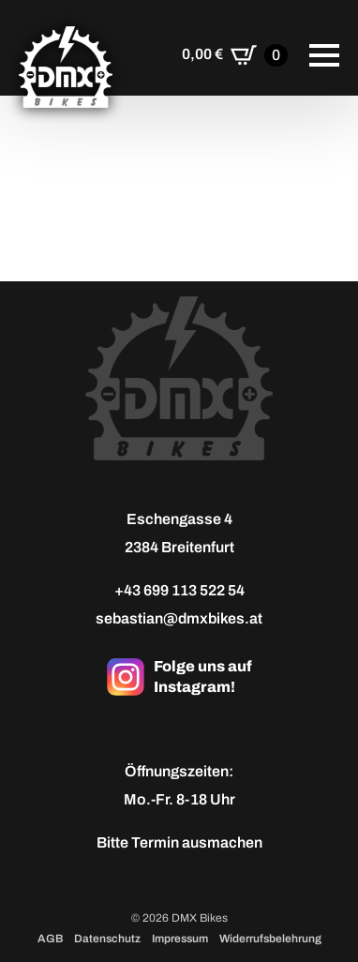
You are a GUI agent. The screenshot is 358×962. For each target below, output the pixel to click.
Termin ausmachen (196, 842)
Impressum (180, 938)
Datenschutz (107, 938)
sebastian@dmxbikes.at (179, 618)
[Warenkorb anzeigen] (235, 55)
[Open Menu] (324, 55)
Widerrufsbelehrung (270, 938)
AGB (50, 938)
